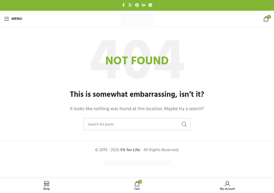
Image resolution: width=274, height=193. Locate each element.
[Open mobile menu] (13, 18)
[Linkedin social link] (143, 5)
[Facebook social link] (123, 5)
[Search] (137, 124)
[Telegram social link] (150, 5)
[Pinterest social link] (137, 5)
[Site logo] (137, 18)
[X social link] (130, 5)
